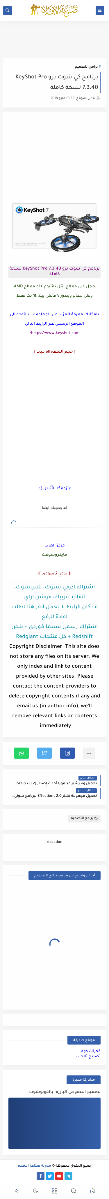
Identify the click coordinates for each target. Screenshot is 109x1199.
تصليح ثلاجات (88, 1056)
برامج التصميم (86, 67)
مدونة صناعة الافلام (34, 1166)
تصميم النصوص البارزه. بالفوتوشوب (65, 1092)
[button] (67, 753)
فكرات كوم (91, 1051)
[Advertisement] (55, 156)
